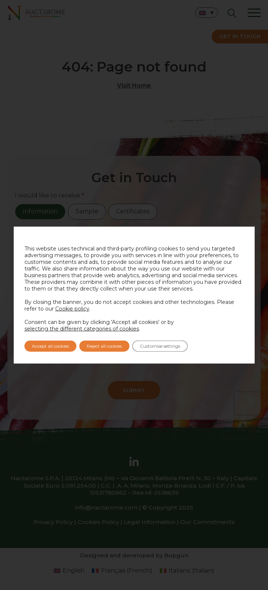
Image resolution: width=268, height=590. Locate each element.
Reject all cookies (104, 346)
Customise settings (160, 346)
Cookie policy (72, 308)
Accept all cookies (50, 346)
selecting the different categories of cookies (81, 328)
